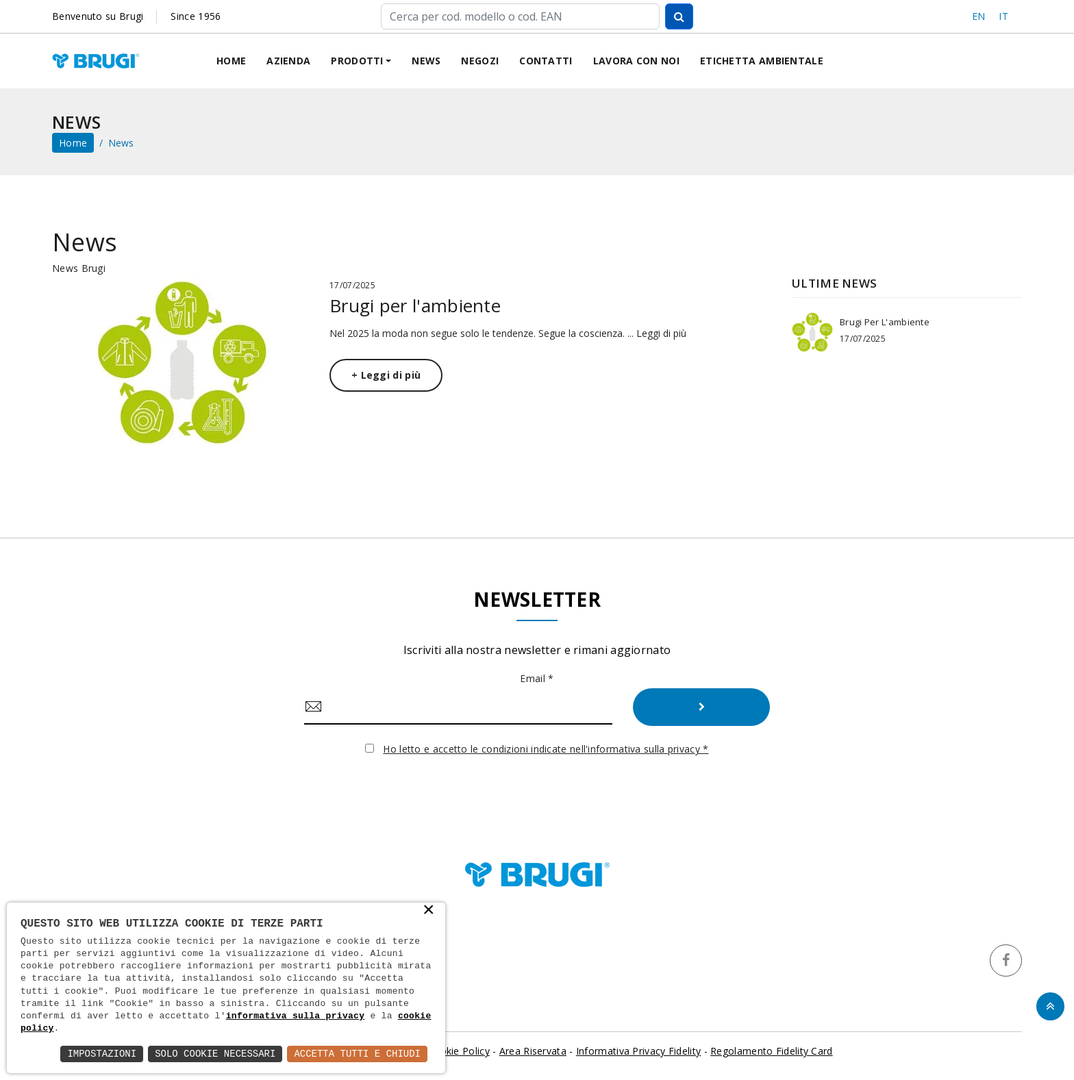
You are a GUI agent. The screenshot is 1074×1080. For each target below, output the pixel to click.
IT (1003, 16)
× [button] (429, 911)
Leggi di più (661, 333)
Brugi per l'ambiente (415, 305)
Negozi (480, 60)
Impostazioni (101, 1053)
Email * (536, 678)
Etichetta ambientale (761, 60)
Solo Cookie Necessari (215, 1053)
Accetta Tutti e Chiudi (357, 1053)
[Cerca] (520, 16)
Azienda (288, 60)
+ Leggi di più (386, 374)
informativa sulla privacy (295, 1016)
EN (979, 16)
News (426, 60)
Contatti (545, 60)
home (73, 142)
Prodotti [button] (357, 60)
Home (231, 60)
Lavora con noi (636, 60)
